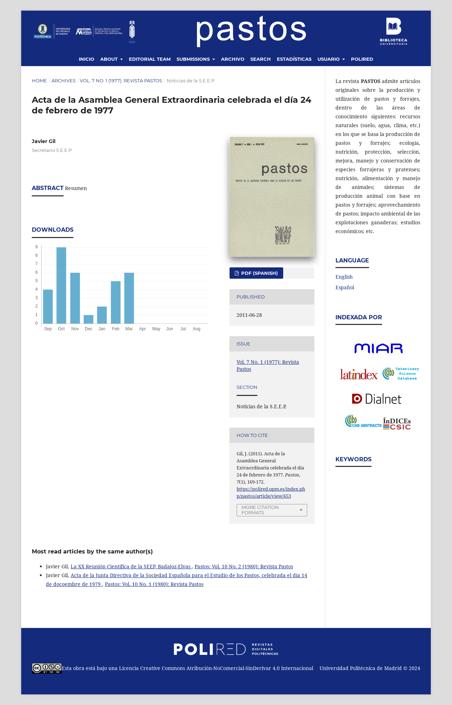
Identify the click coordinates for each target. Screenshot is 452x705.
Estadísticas (294, 59)
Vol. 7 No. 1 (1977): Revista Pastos (121, 80)
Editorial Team (150, 59)
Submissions (194, 59)
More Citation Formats (260, 509)
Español (344, 287)
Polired (362, 59)
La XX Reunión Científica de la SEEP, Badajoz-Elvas (131, 566)
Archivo (232, 59)
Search (260, 59)
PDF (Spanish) (259, 273)
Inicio (86, 59)
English (344, 276)
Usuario (329, 59)
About (109, 59)
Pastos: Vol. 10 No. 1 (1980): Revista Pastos (154, 584)
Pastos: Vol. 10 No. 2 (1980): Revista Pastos (244, 566)
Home (39, 80)
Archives (64, 80)
